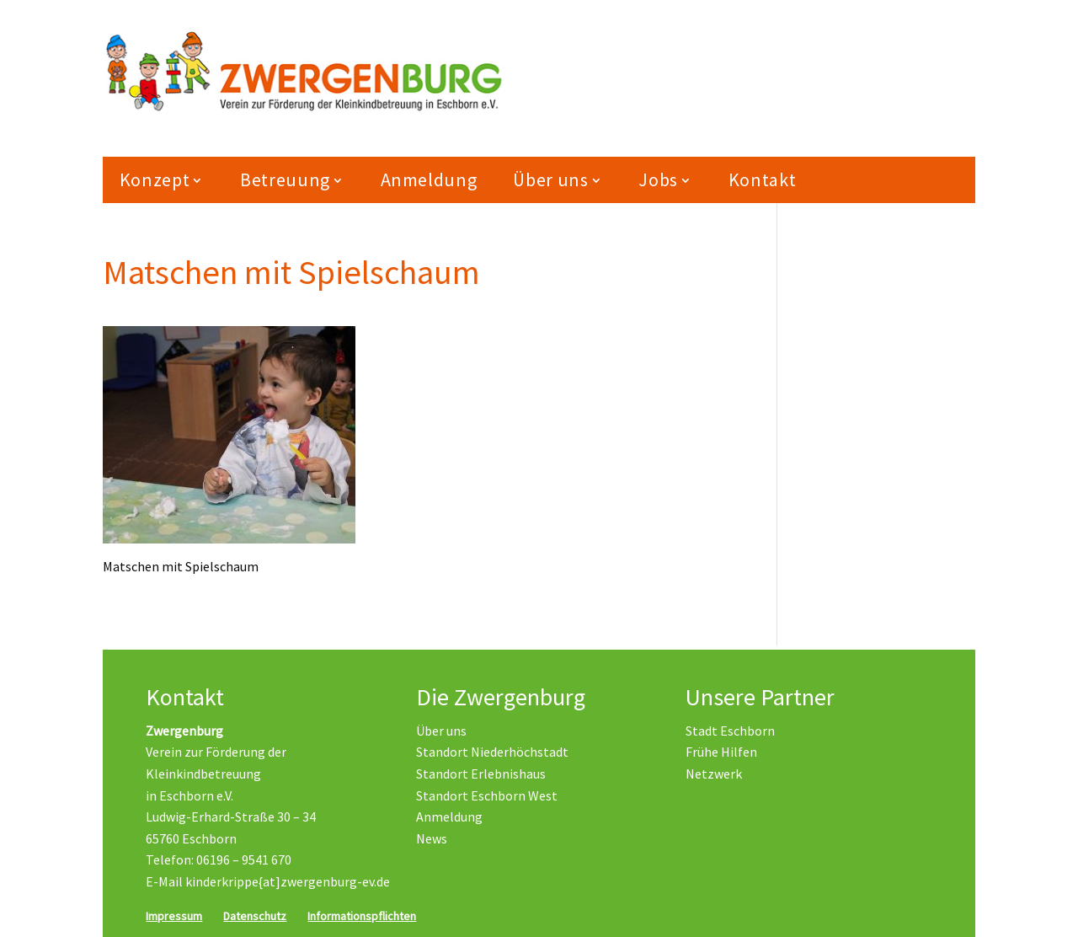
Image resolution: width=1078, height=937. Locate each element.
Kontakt (762, 183)
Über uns (550, 183)
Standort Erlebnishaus (481, 773)
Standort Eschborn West (487, 795)
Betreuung (285, 183)
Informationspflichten (361, 916)
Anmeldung (429, 183)
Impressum (174, 916)
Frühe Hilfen (721, 752)
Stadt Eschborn (730, 730)
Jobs (658, 183)
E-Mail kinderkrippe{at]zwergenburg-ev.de (268, 881)
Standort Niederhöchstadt (492, 752)
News (431, 838)
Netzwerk (714, 773)
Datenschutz (254, 916)
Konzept (155, 183)
